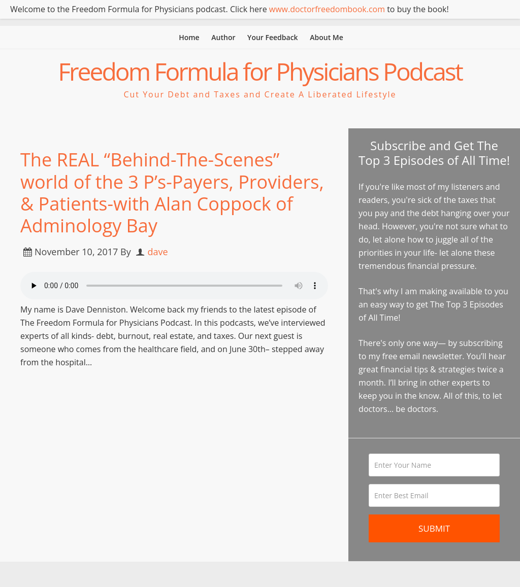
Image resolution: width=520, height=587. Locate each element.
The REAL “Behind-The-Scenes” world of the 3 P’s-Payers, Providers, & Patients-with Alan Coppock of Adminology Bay (172, 192)
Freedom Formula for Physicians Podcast (260, 71)
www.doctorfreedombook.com (327, 9)
